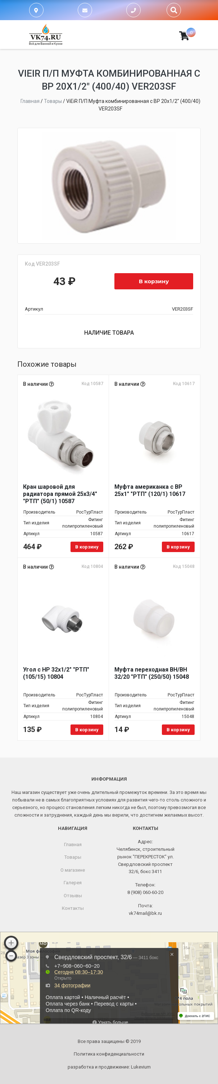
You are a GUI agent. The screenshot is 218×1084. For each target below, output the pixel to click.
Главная (73, 844)
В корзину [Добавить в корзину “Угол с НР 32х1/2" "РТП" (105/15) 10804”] (87, 729)
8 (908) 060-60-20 (145, 892)
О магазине (72, 870)
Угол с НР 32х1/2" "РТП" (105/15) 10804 (56, 673)
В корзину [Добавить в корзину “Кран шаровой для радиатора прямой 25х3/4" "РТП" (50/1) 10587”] (87, 547)
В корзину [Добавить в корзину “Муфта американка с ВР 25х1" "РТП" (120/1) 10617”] (178, 547)
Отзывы (73, 895)
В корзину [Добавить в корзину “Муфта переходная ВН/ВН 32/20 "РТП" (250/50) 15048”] (178, 729)
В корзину (154, 281)
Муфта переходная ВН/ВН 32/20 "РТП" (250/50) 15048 (151, 673)
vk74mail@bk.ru (145, 913)
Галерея (73, 882)
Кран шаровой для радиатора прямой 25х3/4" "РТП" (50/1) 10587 (60, 494)
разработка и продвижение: (109, 1067)
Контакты (73, 908)
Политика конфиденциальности (109, 1054)
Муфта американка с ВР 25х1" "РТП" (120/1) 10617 (149, 490)
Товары (72, 857)
